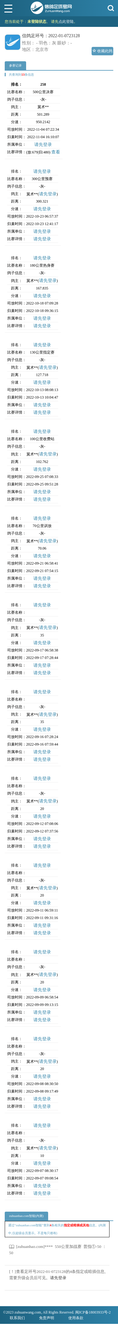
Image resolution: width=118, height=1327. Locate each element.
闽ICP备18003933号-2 (93, 1312)
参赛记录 (15, 65)
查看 (55, 152)
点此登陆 (66, 21)
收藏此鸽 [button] (102, 51)
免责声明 (46, 1318)
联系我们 (17, 1318)
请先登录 (43, 144)
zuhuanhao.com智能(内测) (26, 1216)
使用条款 (75, 1318)
